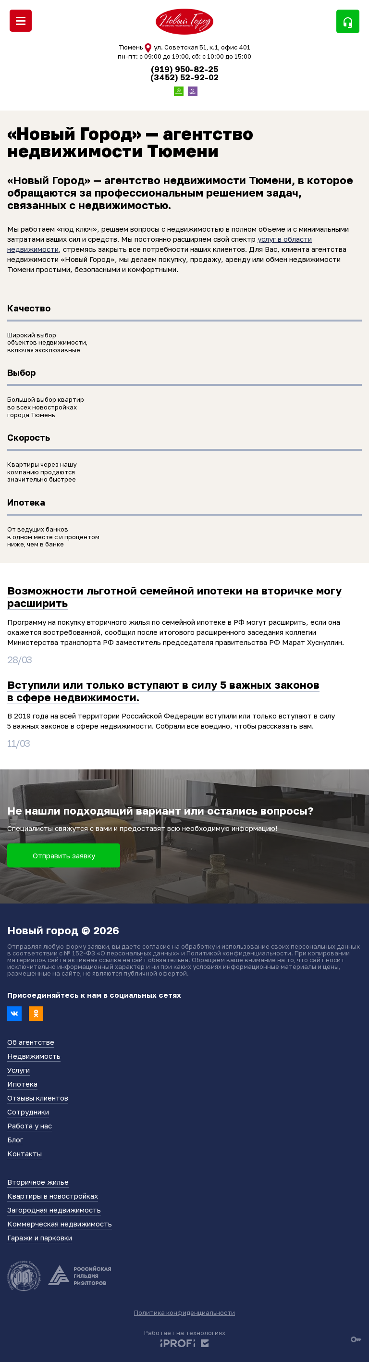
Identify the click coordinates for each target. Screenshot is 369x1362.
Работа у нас (29, 1125)
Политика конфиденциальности (184, 1312)
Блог (15, 1139)
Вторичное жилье (38, 1181)
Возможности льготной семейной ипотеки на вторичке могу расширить (174, 596)
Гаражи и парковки (39, 1237)
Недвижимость (34, 1056)
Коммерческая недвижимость (59, 1223)
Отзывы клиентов (37, 1097)
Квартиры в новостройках (52, 1195)
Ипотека (22, 1083)
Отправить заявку (64, 855)
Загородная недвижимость (54, 1209)
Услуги (18, 1069)
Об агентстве (30, 1042)
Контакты (24, 1153)
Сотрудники (28, 1111)
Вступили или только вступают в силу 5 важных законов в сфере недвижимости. (163, 691)
